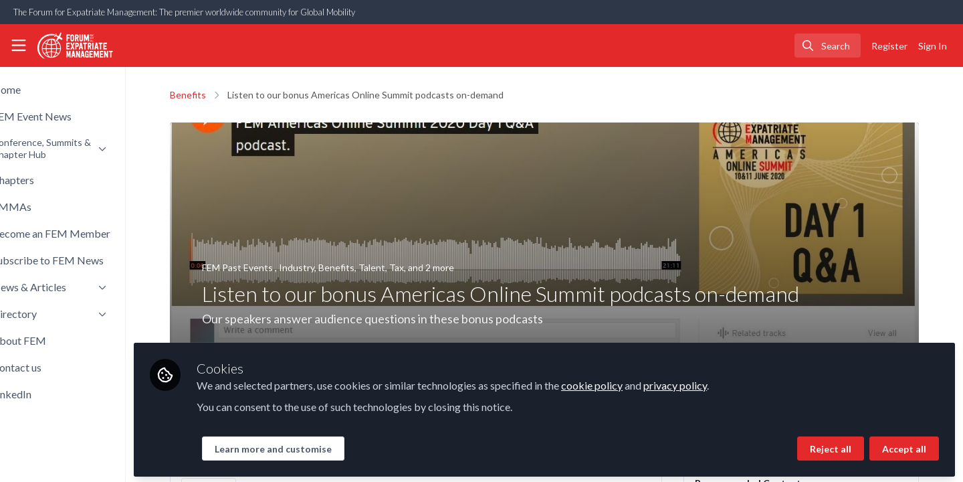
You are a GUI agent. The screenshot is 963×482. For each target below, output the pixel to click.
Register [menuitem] (889, 46)
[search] (827, 45)
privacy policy (720, 382)
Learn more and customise (318, 446)
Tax (419, 267)
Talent (394, 267)
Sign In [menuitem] (932, 46)
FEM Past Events (261, 267)
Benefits (211, 94)
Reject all (830, 446)
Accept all (904, 446)
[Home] (75, 45)
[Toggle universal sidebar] (18, 45)
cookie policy (637, 382)
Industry (319, 267)
